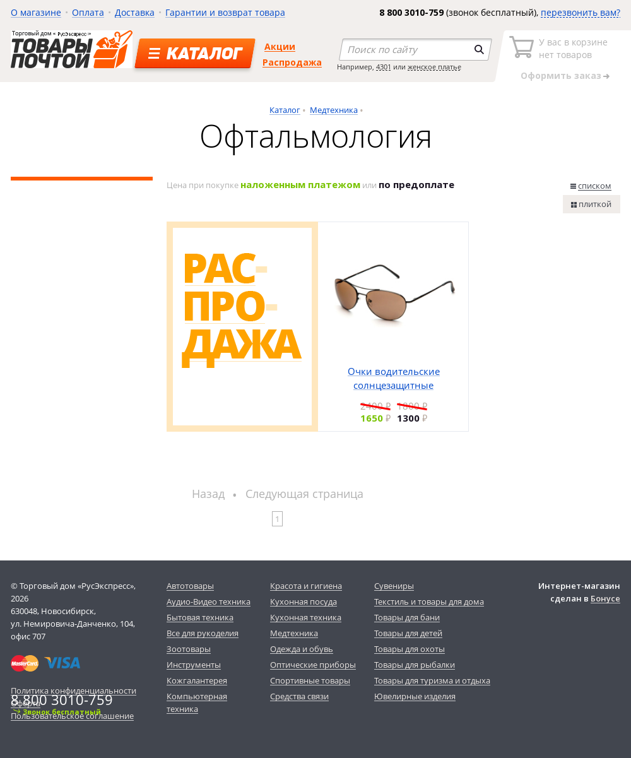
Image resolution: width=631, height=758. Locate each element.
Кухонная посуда (303, 601)
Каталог (284, 109)
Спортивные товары (310, 680)
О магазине (36, 12)
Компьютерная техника (197, 702)
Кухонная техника (305, 617)
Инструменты (194, 664)
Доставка (135, 12)
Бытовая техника (200, 617)
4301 (383, 66)
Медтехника (334, 109)
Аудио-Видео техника (209, 601)
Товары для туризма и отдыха (432, 680)
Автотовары (190, 585)
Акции (279, 46)
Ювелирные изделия (415, 696)
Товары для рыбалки (414, 664)
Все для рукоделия (203, 633)
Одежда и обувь (301, 648)
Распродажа (292, 62)
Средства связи (299, 696)
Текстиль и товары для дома (429, 601)
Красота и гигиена (306, 585)
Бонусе (605, 598)
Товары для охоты (409, 648)
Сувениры (394, 585)
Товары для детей (408, 633)
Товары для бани (407, 617)
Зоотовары (189, 648)
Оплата (88, 12)
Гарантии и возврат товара (225, 12)
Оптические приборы (313, 664)
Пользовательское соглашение (72, 715)
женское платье (434, 66)
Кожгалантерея (197, 680)
